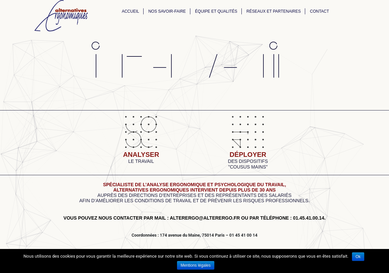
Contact (319, 11)
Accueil (130, 11)
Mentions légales (196, 265)
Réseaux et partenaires (273, 11)
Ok (358, 256)
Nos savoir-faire (167, 11)
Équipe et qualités (216, 11)
